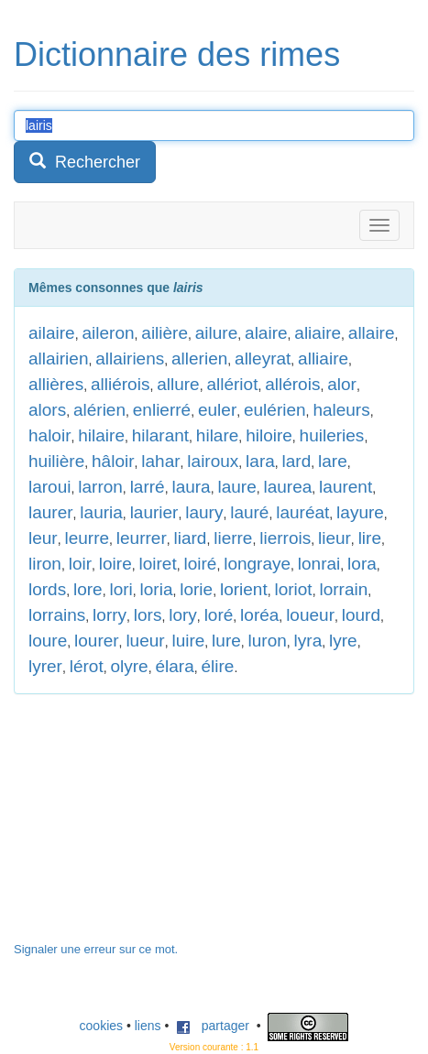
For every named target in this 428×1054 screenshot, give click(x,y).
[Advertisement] (151, 826)
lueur (145, 640)
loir (80, 563)
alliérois (120, 384)
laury (204, 512)
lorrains (56, 615)
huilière (56, 461)
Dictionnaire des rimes (177, 54)
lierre (233, 538)
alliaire (323, 358)
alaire (266, 332)
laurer (50, 512)
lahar (160, 461)
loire (115, 563)
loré (219, 615)
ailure (216, 332)
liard (190, 538)
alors (47, 409)
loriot (293, 589)
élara (174, 666)
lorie (196, 589)
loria (156, 589)
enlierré (162, 409)
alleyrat (263, 358)
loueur (310, 615)
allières (55, 384)
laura (190, 486)
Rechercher (84, 161)
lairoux (212, 461)
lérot (87, 666)
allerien (199, 358)
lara (260, 461)
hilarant (160, 435)
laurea (287, 486)
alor (342, 384)
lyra (308, 640)
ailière (164, 332)
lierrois (285, 538)
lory (183, 615)
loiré (199, 563)
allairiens (129, 358)
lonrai (319, 563)
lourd (361, 615)
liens (148, 1025)
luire (187, 640)
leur (43, 538)
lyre (343, 640)
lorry (109, 615)
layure (360, 512)
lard (297, 461)
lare (332, 461)
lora (362, 563)
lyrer (45, 666)
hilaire (101, 435)
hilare (217, 435)
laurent (345, 486)
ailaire (51, 332)
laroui (49, 486)
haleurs (341, 409)
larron (100, 486)
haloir (49, 435)
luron (267, 640)
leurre (86, 538)
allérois (292, 384)
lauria (101, 512)
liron (44, 563)
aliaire (317, 332)
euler (217, 409)
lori (120, 589)
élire (217, 666)
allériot (232, 384)
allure (178, 384)
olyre (129, 666)
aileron (108, 332)
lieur (334, 538)
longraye (257, 563)
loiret (158, 563)
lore (88, 589)
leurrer (141, 538)
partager (212, 1025)
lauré (249, 512)
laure (236, 486)
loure (47, 640)
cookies (101, 1025)
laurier (154, 512)
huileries (332, 435)
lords (47, 589)
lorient (244, 589)
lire (369, 538)
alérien (99, 409)
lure (226, 640)
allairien (58, 358)
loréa (259, 615)
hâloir (113, 461)
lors (148, 615)
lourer (96, 640)
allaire (371, 332)
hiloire (269, 435)
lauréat (302, 512)
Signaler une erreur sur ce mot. (96, 949)
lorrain (343, 589)
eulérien (275, 409)
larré (147, 486)
